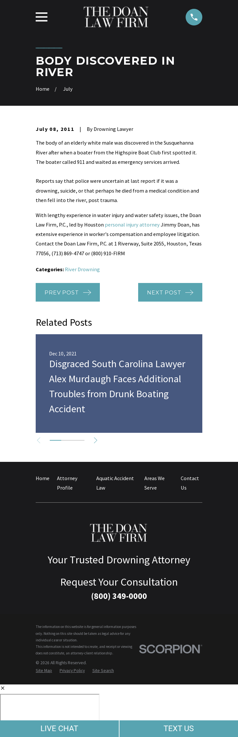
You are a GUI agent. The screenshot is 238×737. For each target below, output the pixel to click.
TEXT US (178, 728)
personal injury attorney (132, 224)
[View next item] (97, 440)
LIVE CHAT (59, 728)
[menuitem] (44, 671)
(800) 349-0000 (119, 595)
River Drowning (82, 269)
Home (42, 478)
